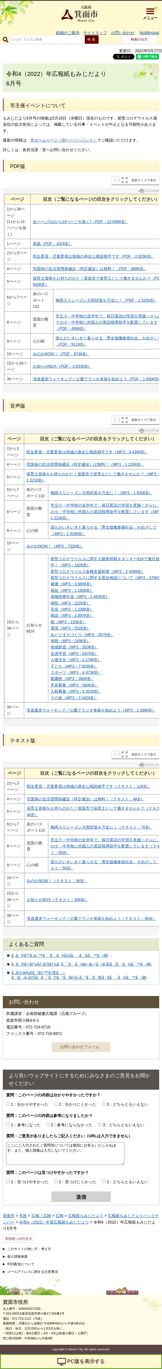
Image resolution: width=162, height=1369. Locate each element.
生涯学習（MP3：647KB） (74, 653)
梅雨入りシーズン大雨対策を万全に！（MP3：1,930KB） (101, 493)
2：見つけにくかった (78, 1182)
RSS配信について (21, 1264)
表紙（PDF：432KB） (52, 243)
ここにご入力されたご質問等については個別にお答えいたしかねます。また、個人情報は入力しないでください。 (65, 1153)
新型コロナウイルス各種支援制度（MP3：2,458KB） (98, 571)
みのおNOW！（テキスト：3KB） (57, 880)
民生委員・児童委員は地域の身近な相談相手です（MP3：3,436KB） (87, 452)
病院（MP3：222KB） (70, 603)
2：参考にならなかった (72, 1125)
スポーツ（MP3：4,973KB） (76, 672)
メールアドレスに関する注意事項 (32, 1272)
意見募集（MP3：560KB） (74, 685)
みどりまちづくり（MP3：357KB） (82, 634)
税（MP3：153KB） (68, 622)
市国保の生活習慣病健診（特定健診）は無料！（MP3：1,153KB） (85, 464)
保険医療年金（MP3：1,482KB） (80, 596)
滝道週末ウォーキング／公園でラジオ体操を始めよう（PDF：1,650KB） (97, 379)
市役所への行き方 (18, 1239)
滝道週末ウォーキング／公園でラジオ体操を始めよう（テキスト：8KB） (91, 918)
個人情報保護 (17, 1256)
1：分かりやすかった (30, 1104)
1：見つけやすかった (30, 1182)
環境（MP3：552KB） (70, 628)
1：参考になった (26, 1125)
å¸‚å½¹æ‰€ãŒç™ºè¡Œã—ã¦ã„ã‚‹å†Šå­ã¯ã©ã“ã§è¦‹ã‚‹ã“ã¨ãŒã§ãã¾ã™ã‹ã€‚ (79, 975)
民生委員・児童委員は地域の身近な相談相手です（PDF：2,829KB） (93, 256)
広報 (59, 1215)
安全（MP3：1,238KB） (72, 609)
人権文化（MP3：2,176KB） (76, 659)
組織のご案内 (67, 32)
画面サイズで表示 (143, 180)
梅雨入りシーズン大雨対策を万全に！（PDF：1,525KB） (106, 300)
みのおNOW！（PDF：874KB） (61, 354)
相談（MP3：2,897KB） (72, 615)
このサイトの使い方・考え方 (29, 1249)
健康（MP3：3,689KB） (72, 584)
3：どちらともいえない (127, 1104)
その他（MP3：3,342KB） (74, 697)
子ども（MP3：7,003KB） (74, 666)
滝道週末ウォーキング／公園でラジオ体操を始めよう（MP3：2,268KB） (91, 710)
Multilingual (149, 32)
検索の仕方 (139, 39)
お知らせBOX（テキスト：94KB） (57, 899)
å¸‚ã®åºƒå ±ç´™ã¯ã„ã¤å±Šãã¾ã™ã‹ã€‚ (60, 955)
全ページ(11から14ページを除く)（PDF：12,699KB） (80, 221)
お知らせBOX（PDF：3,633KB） (62, 366)
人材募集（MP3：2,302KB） (76, 691)
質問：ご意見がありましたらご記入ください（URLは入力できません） (69, 1136)
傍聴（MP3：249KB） (70, 641)
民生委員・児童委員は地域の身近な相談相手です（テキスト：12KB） (88, 786)
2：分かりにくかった (78, 1104)
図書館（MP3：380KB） (72, 678)
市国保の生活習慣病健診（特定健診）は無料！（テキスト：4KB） (85, 799)
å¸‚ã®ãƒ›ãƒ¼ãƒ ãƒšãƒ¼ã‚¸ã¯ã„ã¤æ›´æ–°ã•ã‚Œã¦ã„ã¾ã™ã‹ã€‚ (82, 964)
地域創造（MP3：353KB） (74, 647)
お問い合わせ (122, 32)
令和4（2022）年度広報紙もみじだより (54, 1222)
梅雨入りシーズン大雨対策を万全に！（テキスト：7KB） (101, 827)
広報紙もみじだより (85, 1215)
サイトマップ (95, 32)
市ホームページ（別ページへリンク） (63, 140)
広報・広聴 (41, 1215)
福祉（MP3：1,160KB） (72, 590)
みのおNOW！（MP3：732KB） (54, 546)
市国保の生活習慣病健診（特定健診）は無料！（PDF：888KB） (90, 268)
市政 (23, 1215)
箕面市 (9, 1215)
